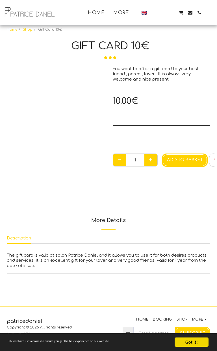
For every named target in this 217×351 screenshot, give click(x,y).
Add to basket (185, 159)
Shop (27, 30)
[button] (153, 12)
